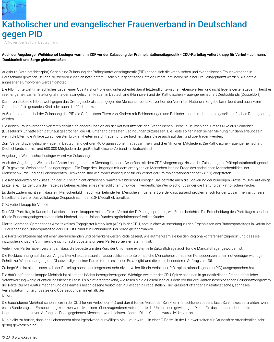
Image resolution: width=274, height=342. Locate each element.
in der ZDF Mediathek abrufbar (105, 197)
